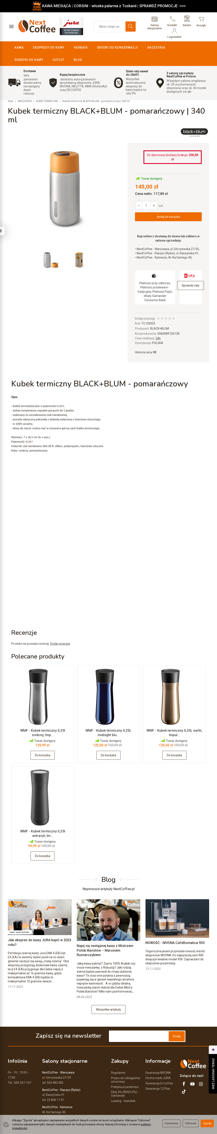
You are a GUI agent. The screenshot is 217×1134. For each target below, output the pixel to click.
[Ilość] (146, 193)
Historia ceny (145, 340)
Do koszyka (42, 743)
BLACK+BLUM (159, 316)
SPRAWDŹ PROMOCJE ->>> (162, 6)
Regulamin (118, 1060)
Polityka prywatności (125, 1074)
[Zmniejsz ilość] (153, 193)
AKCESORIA (156, 47)
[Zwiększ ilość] (138, 193)
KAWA (19, 47)
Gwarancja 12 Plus (157, 1076)
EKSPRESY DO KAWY (48, 47)
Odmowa (190, 1123)
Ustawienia (171, 1123)
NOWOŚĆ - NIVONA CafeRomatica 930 (174, 930)
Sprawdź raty (190, 273)
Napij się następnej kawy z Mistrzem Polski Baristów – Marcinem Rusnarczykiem (105, 938)
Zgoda (207, 1123)
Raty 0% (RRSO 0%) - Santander (125, 1081)
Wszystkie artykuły (108, 997)
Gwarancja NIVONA (158, 1060)
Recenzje (24, 620)
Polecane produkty (37, 644)
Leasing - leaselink (123, 1088)
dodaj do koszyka (168, 204)
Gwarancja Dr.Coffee (159, 1071)
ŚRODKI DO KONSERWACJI (117, 47)
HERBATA (81, 47)
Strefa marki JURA (158, 1065)
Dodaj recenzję (60, 631)
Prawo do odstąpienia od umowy (125, 1067)
